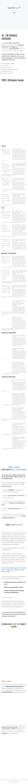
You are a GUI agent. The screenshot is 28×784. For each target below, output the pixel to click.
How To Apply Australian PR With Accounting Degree (19, 257)
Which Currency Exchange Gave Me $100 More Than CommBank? (18, 438)
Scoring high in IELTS (8, 63)
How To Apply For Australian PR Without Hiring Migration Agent (19, 286)
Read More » (5, 160)
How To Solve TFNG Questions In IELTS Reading (19, 150)
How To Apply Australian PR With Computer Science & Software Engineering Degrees (19, 272)
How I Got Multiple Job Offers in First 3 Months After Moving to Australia (18, 363)
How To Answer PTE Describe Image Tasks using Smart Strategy (19, 212)
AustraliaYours (14, 7)
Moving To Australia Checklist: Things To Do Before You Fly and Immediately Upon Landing (18, 319)
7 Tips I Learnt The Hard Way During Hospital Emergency (18, 424)
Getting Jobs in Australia (10, 69)
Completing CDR (7, 71)
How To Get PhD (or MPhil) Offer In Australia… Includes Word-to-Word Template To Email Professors (19, 303)
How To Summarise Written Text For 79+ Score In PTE (19, 225)
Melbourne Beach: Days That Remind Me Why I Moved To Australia (18, 409)
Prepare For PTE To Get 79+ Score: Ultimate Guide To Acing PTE (19, 240)
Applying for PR (7, 67)
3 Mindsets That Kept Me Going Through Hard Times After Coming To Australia (19, 395)
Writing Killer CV (7, 73)
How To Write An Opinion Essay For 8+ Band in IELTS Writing (19, 179)
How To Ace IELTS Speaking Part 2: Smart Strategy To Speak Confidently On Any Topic (19, 165)
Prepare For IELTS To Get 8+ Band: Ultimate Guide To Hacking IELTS (19, 195)
